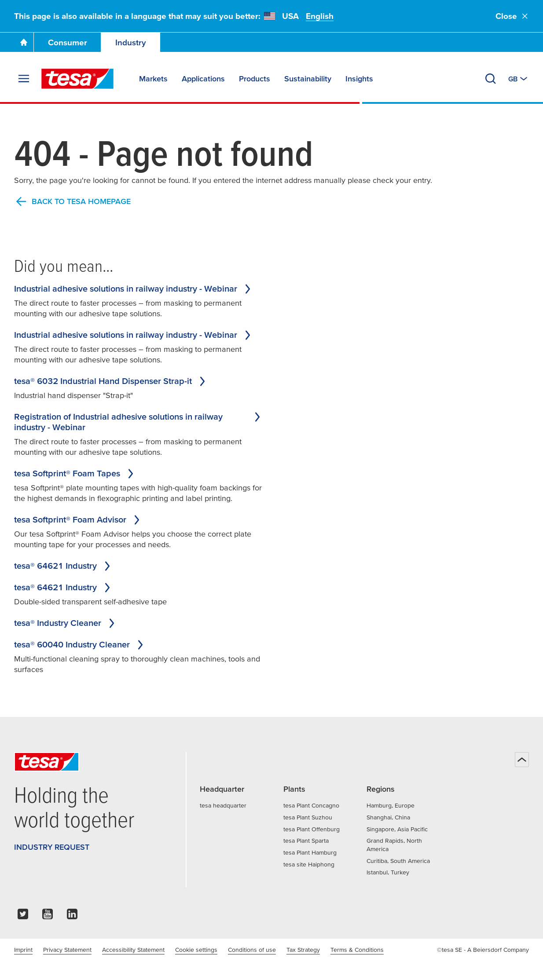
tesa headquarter (223, 805)
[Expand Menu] (23, 78)
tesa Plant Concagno (311, 805)
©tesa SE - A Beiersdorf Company (483, 949)
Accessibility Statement (133, 949)
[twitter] (23, 916)
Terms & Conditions (357, 949)
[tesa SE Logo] (77, 79)
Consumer (67, 42)
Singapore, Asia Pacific (397, 829)
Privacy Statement (67, 949)
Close (512, 16)
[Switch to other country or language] (518, 79)
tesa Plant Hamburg (310, 852)
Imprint (23, 949)
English (320, 16)
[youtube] (47, 916)
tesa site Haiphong (308, 864)
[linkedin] (72, 916)
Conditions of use (252, 949)
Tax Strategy (303, 949)
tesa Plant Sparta (306, 840)
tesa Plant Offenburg (311, 829)
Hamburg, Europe (391, 805)
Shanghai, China (388, 817)
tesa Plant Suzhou (307, 817)
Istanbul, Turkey (388, 872)
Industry (130, 42)
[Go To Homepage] (23, 42)
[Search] (491, 79)
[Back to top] (522, 759)
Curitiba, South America (398, 860)
